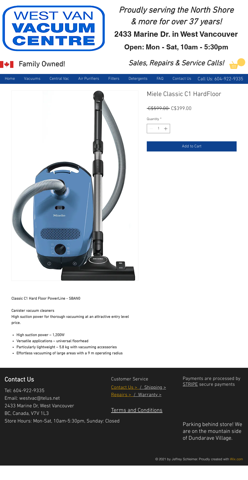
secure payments (216, 385)
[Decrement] (151, 128)
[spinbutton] (158, 128)
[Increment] (166, 128)
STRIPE (190, 385)
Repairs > (122, 395)
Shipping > (154, 388)
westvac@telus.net (39, 398)
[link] (237, 63)
